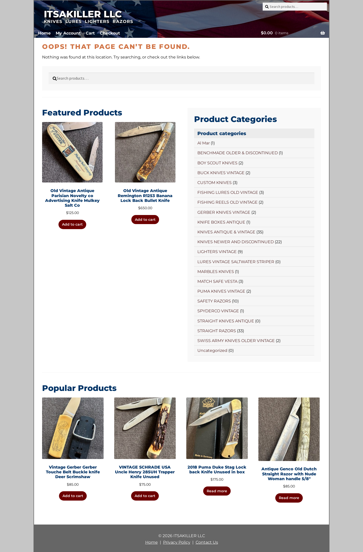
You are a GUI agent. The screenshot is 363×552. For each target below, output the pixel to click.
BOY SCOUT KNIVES (217, 163)
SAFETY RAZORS (214, 301)
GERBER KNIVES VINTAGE (223, 212)
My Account (68, 33)
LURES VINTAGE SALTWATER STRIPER (235, 261)
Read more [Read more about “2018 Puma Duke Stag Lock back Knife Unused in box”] (217, 491)
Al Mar (203, 143)
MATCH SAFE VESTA (217, 281)
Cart (90, 33)
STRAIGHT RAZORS (216, 330)
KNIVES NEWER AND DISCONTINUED (235, 241)
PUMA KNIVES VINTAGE (221, 291)
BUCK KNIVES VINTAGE (221, 172)
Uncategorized (212, 350)
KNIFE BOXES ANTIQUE (221, 222)
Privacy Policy (176, 542)
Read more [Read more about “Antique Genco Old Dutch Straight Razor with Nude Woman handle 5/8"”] (289, 498)
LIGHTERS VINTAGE (217, 251)
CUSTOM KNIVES (214, 182)
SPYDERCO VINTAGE (218, 311)
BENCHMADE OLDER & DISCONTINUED (237, 152)
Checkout (110, 33)
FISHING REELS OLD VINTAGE (227, 202)
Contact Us (207, 542)
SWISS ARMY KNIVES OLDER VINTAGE (236, 340)
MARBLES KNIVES (215, 271)
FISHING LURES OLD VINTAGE (227, 192)
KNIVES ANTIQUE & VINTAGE (226, 232)
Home (44, 33)
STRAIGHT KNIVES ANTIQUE (225, 321)
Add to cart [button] (72, 224)
